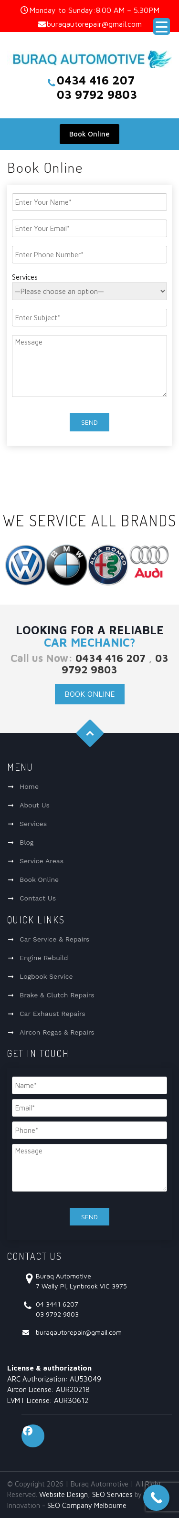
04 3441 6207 (57, 1304)
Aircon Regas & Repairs (57, 1032)
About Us (35, 805)
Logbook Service (46, 976)
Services (33, 823)
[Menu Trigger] (161, 26)
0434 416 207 (110, 658)
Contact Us (38, 898)
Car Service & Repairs (54, 939)
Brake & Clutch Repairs (57, 995)
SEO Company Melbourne (86, 1505)
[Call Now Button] (156, 1498)
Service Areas (41, 861)
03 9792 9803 (115, 664)
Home (29, 786)
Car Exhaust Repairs (52, 1013)
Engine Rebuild (44, 958)
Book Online (89, 134)
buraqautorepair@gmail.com (94, 24)
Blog (26, 842)
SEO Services (112, 1494)
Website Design (63, 1494)
